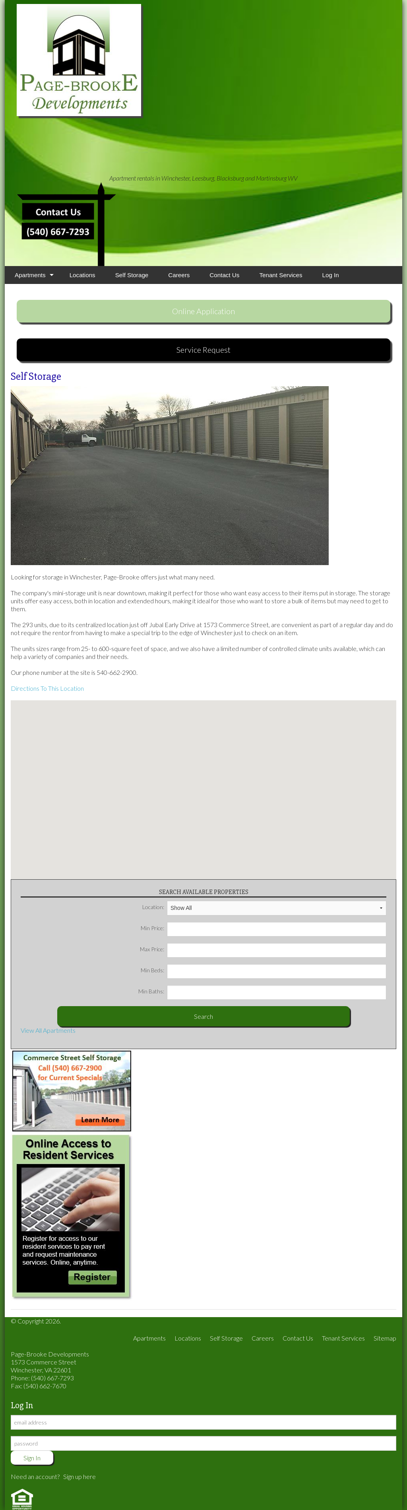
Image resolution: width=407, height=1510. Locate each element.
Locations (82, 275)
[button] (203, 785)
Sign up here (79, 1476)
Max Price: (263, 949)
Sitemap (385, 1338)
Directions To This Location (47, 688)
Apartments (30, 275)
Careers (179, 275)
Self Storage (132, 275)
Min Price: (263, 928)
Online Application (203, 311)
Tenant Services (280, 275)
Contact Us (224, 275)
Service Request (203, 349)
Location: (264, 907)
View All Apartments (48, 1030)
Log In (330, 275)
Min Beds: (263, 970)
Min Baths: (262, 991)
